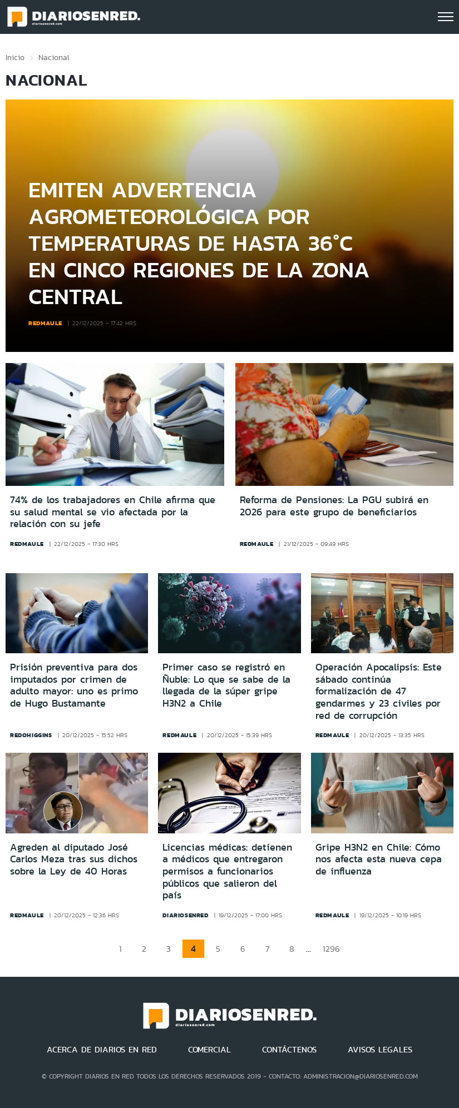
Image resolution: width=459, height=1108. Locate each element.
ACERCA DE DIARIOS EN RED (102, 1050)
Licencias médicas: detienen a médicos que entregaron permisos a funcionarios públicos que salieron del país (227, 871)
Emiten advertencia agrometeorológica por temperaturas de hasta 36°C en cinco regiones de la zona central (199, 242)
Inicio (15, 57)
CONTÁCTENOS (289, 1050)
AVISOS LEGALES (380, 1050)
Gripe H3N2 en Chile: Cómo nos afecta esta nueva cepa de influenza (378, 859)
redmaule (45, 323)
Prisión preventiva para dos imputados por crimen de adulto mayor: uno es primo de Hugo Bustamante (74, 685)
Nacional (54, 57)
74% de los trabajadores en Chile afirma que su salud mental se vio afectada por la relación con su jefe (112, 512)
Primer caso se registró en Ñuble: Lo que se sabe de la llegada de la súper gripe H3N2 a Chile (226, 685)
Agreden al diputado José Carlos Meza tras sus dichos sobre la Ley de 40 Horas (73, 859)
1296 (331, 949)
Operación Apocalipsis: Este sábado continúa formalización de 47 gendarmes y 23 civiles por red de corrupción (378, 691)
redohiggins (31, 735)
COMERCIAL (209, 1050)
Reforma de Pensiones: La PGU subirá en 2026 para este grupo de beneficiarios (334, 506)
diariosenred (185, 915)
